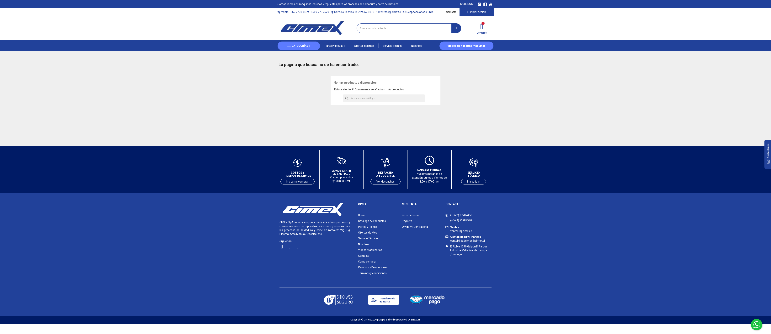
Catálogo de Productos (372, 221)
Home (361, 215)
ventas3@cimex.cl (390, 12)
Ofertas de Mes (367, 232)
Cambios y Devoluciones (373, 267)
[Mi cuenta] (476, 12)
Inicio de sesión (411, 215)
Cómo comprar (367, 261)
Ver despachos (385, 181)
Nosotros (363, 244)
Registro (407, 221)
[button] (335, 46)
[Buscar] (384, 98)
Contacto (451, 11)
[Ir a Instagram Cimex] (479, 4)
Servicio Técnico (368, 238)
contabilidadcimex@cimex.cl (467, 238)
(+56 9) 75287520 (461, 220)
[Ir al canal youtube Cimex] (490, 4)
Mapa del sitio (387, 319)
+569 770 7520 (320, 12)
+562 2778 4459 (299, 12)
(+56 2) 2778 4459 (461, 215)
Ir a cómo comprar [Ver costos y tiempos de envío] (297, 181)
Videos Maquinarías (370, 250)
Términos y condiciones (372, 273)
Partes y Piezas (367, 226)
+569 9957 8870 (364, 12)
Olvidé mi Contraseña (415, 226)
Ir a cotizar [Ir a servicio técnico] (473, 181)
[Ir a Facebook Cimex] (485, 4)
